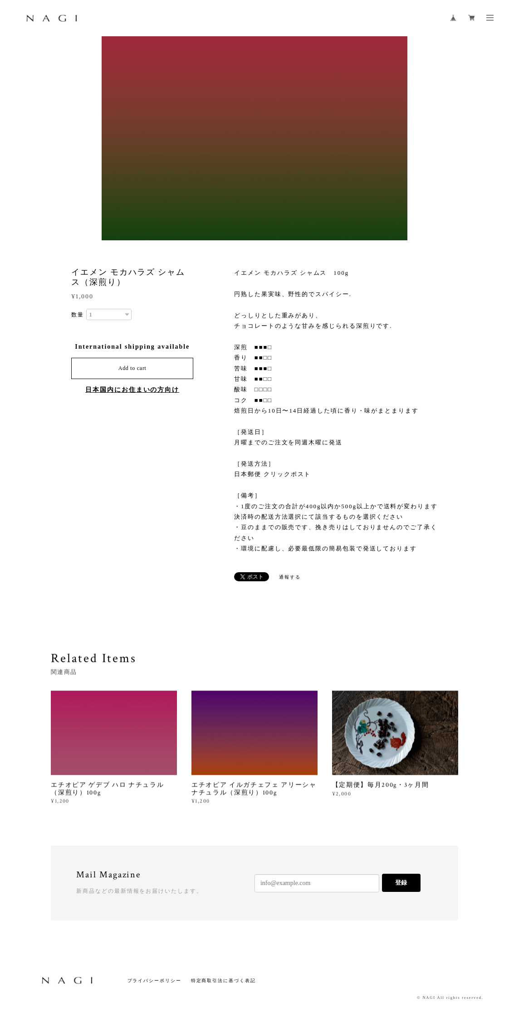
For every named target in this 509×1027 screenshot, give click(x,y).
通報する (290, 576)
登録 (401, 882)
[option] (254, 138)
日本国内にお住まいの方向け (132, 389)
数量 (77, 315)
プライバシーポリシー (154, 980)
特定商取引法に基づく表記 (223, 980)
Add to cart (132, 368)
